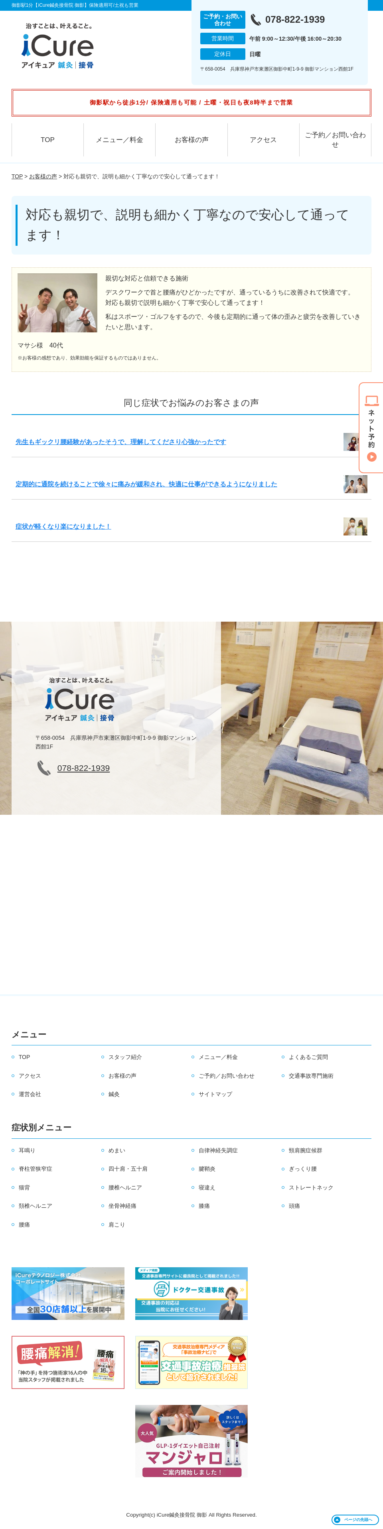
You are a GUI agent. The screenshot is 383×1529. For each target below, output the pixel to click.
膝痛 (204, 1206)
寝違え (207, 1187)
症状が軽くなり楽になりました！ (63, 526)
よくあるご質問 (308, 1057)
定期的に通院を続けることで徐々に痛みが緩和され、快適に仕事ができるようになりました (146, 484)
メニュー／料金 (119, 140)
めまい (117, 1150)
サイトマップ (215, 1094)
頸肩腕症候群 (305, 1150)
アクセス (263, 140)
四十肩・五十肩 (128, 1169)
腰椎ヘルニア (125, 1187)
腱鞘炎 (207, 1169)
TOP (48, 140)
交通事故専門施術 (311, 1076)
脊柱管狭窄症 (35, 1169)
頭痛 (294, 1206)
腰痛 (24, 1224)
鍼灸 (114, 1094)
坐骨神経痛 (122, 1206)
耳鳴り (27, 1150)
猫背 (24, 1187)
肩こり (117, 1224)
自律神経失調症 (218, 1150)
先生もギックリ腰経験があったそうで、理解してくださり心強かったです (121, 442)
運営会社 (30, 1094)
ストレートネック (311, 1187)
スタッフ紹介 (125, 1057)
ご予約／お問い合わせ (335, 139)
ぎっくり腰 (303, 1169)
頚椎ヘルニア (35, 1206)
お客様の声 (192, 140)
